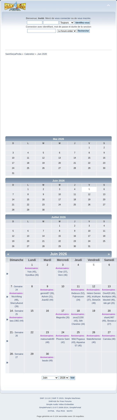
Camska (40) (109, 339)
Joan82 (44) (47, 300)
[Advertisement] (38, 96)
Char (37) (62, 271)
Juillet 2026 (58, 217)
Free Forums (65, 401)
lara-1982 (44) (17, 320)
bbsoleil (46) (109, 300)
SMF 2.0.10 (45, 398)
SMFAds (52, 401)
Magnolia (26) (63, 317)
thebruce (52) (77, 293)
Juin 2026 (58, 180)
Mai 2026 (58, 139)
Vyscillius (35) (32, 275)
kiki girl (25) (109, 303)
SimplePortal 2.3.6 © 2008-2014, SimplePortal (60, 407)
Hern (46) (63, 275)
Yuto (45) (31, 271)
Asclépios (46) (109, 296)
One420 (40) (109, 293)
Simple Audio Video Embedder (60, 404)
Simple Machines (72, 398)
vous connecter (62, 18)
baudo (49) (47, 360)
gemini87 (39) (47, 293)
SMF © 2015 (58, 398)
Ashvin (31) (47, 296)
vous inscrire (84, 18)
